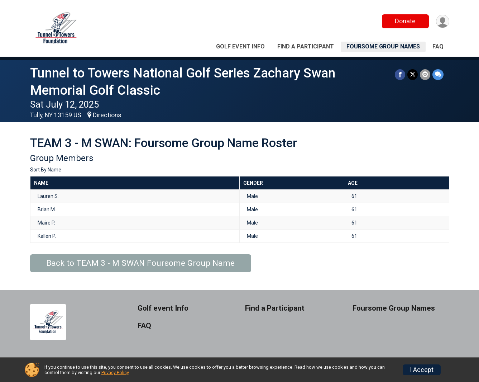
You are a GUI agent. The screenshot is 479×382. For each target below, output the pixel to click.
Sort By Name (45, 170)
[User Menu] (442, 21)
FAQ (438, 46)
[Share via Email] (425, 74)
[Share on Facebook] (400, 74)
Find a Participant (305, 46)
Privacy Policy (115, 372)
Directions (107, 115)
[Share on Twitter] (412, 74)
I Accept (422, 369)
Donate (405, 21)
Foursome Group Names (383, 46)
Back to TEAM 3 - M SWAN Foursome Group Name (140, 263)
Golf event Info (240, 46)
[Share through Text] (438, 74)
